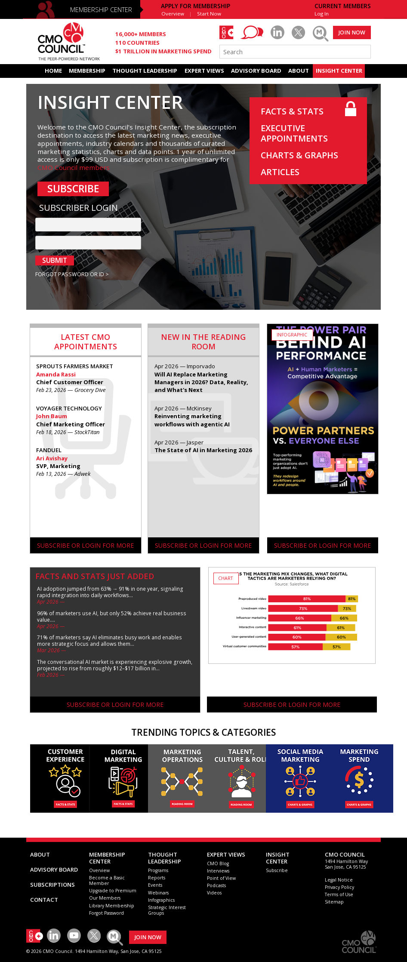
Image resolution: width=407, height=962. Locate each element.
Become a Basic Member (107, 880)
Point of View (221, 878)
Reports (156, 878)
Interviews (218, 871)
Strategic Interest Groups (167, 910)
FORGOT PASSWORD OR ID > (72, 274)
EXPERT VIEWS (204, 70)
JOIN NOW (352, 32)
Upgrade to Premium (112, 891)
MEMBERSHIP (87, 70)
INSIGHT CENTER (339, 70)
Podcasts (216, 885)
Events (155, 885)
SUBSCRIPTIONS (52, 884)
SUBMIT (54, 260)
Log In (321, 13)
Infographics (161, 900)
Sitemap (334, 902)
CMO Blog (218, 863)
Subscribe (277, 870)
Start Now (209, 13)
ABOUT (298, 70)
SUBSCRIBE (73, 188)
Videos (214, 893)
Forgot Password (106, 913)
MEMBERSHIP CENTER (101, 9)
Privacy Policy (339, 887)
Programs (158, 870)
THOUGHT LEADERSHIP (144, 70)
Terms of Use (339, 894)
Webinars (158, 893)
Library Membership (111, 906)
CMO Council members (73, 167)
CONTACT (44, 899)
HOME (53, 70)
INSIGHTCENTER (278, 858)
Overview (172, 13)
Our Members (104, 898)
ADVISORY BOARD (256, 70)
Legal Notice (339, 880)
